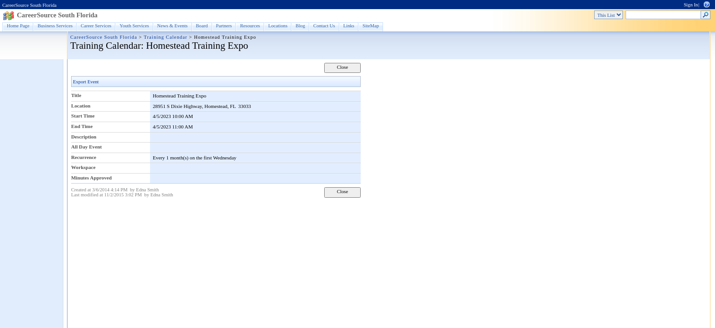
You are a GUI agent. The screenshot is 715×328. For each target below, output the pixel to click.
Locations (277, 25)
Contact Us (324, 25)
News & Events (172, 25)
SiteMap (371, 25)
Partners (224, 25)
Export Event (86, 81)
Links (348, 25)
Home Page (18, 25)
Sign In (691, 4)
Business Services (55, 25)
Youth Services (134, 25)
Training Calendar (165, 37)
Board (202, 25)
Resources (250, 25)
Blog (300, 25)
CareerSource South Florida (29, 5)
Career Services (96, 25)
